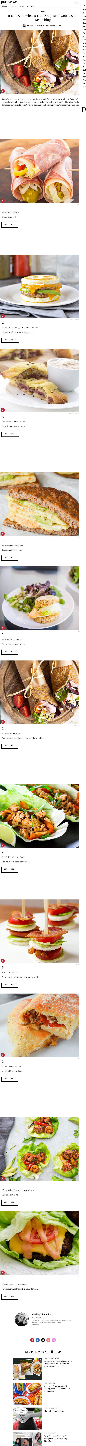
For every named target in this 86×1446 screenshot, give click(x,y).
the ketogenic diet (31, 99)
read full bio (35, 1324)
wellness (30, 6)
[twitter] (43, 1340)
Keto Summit (82, 631)
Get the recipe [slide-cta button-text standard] (10, 224)
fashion (4, 6)
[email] (54, 1340)
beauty (13, 6)
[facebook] (38, 1340)
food (22, 6)
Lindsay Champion (36, 25)
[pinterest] (3, 91)
